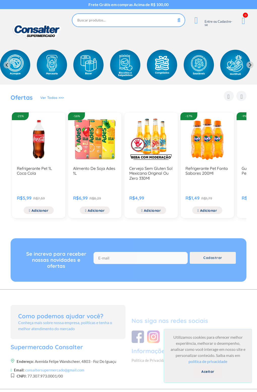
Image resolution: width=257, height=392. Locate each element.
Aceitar (207, 371)
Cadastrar (212, 259)
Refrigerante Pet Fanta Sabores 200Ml (206, 171)
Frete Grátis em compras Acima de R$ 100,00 (128, 5)
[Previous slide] (7, 64)
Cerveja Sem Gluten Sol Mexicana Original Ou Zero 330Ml (151, 173)
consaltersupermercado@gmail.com (54, 384)
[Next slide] (249, 64)
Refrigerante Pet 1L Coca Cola (34, 171)
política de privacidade (207, 361)
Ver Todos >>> (52, 98)
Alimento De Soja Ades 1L (94, 171)
